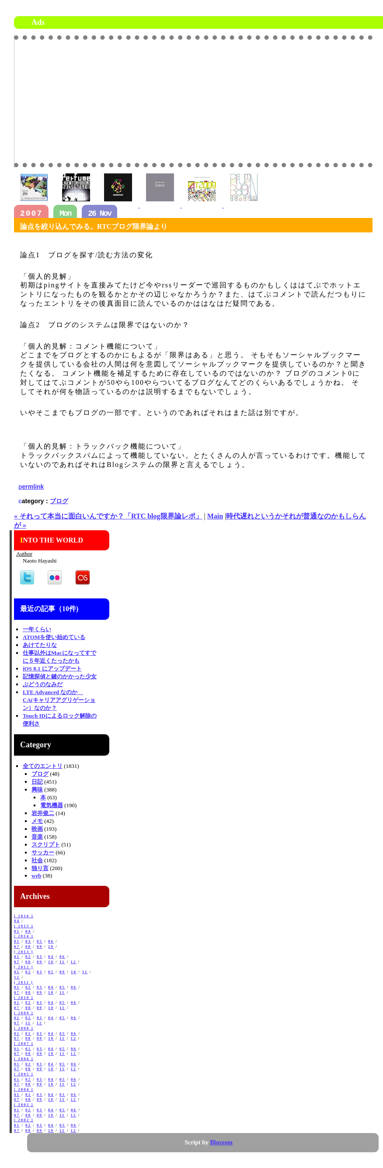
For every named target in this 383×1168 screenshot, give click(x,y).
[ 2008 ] (24, 1028)
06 (51, 941)
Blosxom (221, 1142)
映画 (37, 829)
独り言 (40, 868)
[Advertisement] (272, 101)
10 (51, 946)
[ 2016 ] (24, 916)
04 (17, 921)
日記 (37, 781)
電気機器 (51, 805)
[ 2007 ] (24, 1043)
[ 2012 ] (24, 967)
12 (74, 962)
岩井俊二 (42, 813)
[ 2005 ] (24, 1074)
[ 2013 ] (24, 952)
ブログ (59, 501)
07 (17, 946)
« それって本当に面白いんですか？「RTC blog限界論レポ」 (108, 516)
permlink (31, 486)
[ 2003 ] (24, 1104)
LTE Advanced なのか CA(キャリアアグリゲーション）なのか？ (59, 700)
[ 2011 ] (23, 982)
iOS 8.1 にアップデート (52, 668)
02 (28, 956)
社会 (37, 860)
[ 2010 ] (24, 997)
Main (215, 516)
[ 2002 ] (24, 1120)
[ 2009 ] (24, 1013)
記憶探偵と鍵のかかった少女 (60, 676)
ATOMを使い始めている (54, 637)
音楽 (37, 836)
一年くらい (37, 629)
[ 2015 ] (24, 926)
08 (28, 946)
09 (39, 946)
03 (28, 941)
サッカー (42, 852)
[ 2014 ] (24, 936)
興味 (37, 789)
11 (62, 962)
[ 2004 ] (24, 1089)
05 (39, 941)
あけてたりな (40, 645)
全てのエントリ (43, 766)
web (36, 875)
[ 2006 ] (24, 1059)
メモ (37, 821)
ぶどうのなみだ (43, 684)
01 (17, 931)
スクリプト (45, 844)
